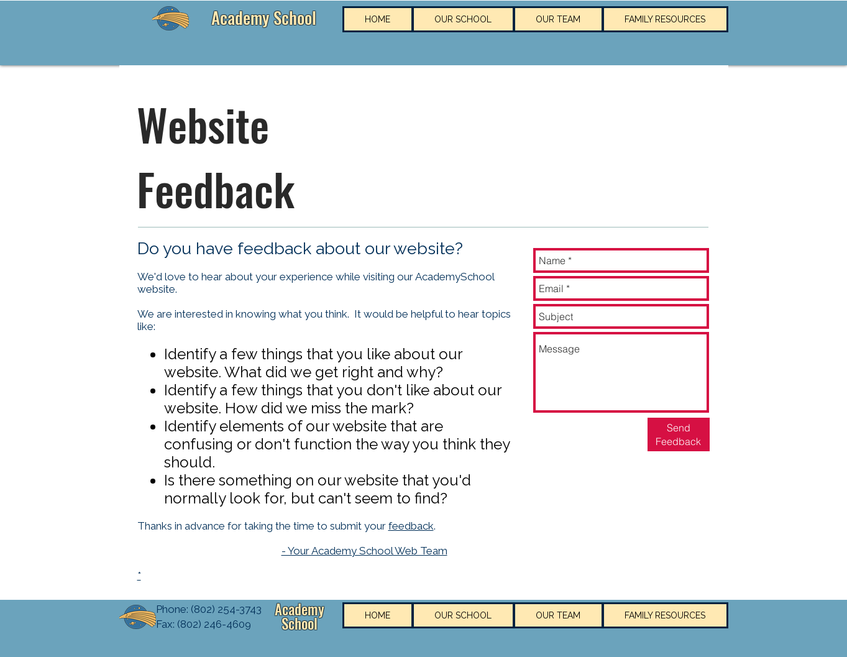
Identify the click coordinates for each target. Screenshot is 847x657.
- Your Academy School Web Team (364, 550)
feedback (411, 526)
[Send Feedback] (679, 434)
